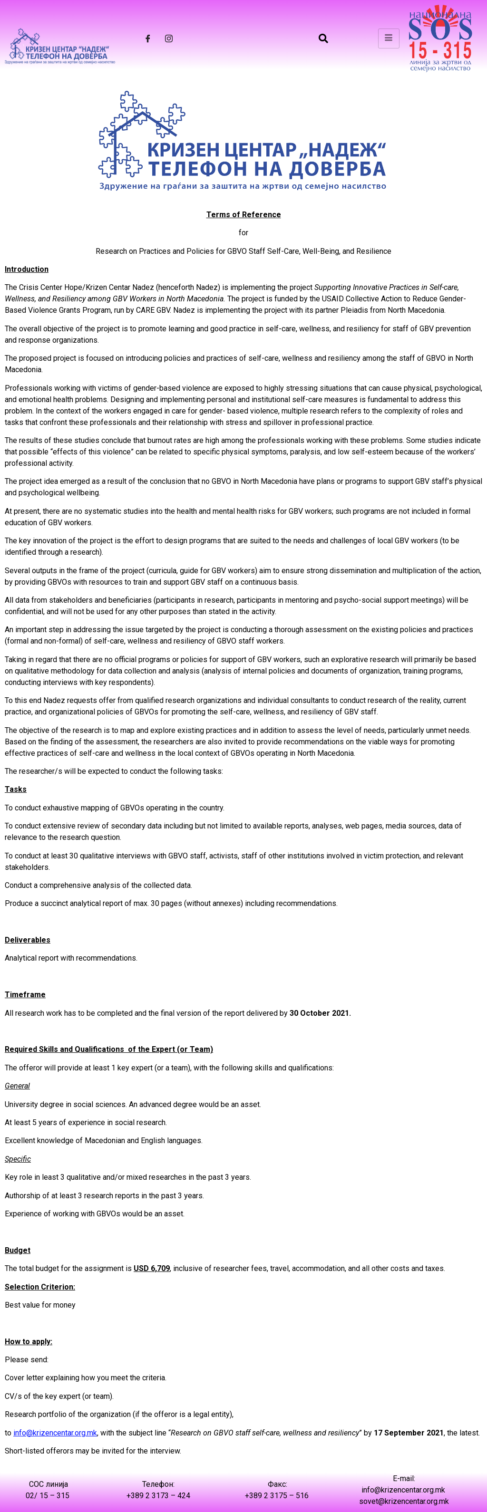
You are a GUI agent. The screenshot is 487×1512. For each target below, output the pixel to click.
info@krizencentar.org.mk (55, 1432)
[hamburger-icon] (388, 38)
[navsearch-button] (323, 38)
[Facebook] (148, 38)
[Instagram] (169, 38)
